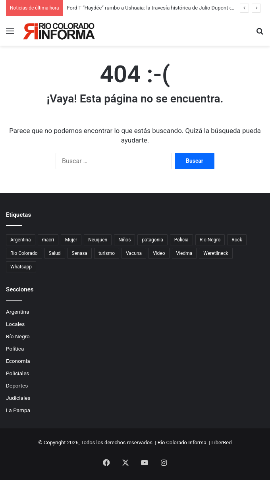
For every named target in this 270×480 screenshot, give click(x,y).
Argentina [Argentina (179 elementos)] (20, 240)
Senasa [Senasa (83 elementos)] (79, 253)
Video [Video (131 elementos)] (159, 253)
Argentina (17, 311)
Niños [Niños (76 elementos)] (124, 240)
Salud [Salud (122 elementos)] (55, 253)
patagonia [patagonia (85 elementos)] (152, 240)
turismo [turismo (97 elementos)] (106, 253)
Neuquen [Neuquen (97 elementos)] (97, 240)
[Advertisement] (135, 105)
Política (15, 348)
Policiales (17, 373)
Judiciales (18, 398)
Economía (18, 361)
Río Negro (18, 336)
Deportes (17, 385)
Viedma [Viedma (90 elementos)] (184, 253)
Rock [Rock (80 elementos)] (236, 240)
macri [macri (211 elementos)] (48, 240)
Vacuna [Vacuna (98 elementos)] (134, 253)
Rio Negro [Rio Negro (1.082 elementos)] (210, 240)
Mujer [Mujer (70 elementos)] (71, 240)
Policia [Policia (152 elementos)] (181, 240)
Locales (15, 324)
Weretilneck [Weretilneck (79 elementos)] (215, 253)
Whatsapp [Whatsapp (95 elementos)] (21, 267)
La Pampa (18, 410)
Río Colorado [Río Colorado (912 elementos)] (24, 253)
